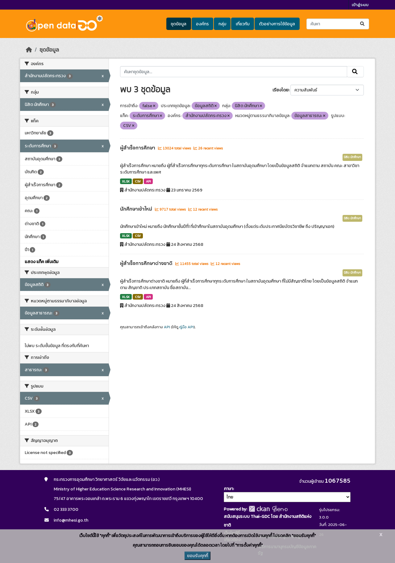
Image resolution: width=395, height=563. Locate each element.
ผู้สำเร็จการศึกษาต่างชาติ (147, 263)
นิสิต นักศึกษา (352, 157)
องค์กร (202, 24)
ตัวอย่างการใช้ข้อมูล (277, 24)
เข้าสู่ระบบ (360, 5)
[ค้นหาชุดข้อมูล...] (337, 24)
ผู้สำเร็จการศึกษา (138, 148)
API (148, 181)
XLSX (126, 181)
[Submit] (362, 24)
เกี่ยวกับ (243, 24)
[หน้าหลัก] (29, 50)
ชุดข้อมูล (178, 24)
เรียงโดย (280, 90)
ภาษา (228, 488)
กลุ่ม (222, 24)
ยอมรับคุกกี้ (197, 555)
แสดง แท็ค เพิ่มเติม (41, 261)
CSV (138, 181)
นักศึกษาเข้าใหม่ (136, 209)
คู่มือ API (186, 327)
